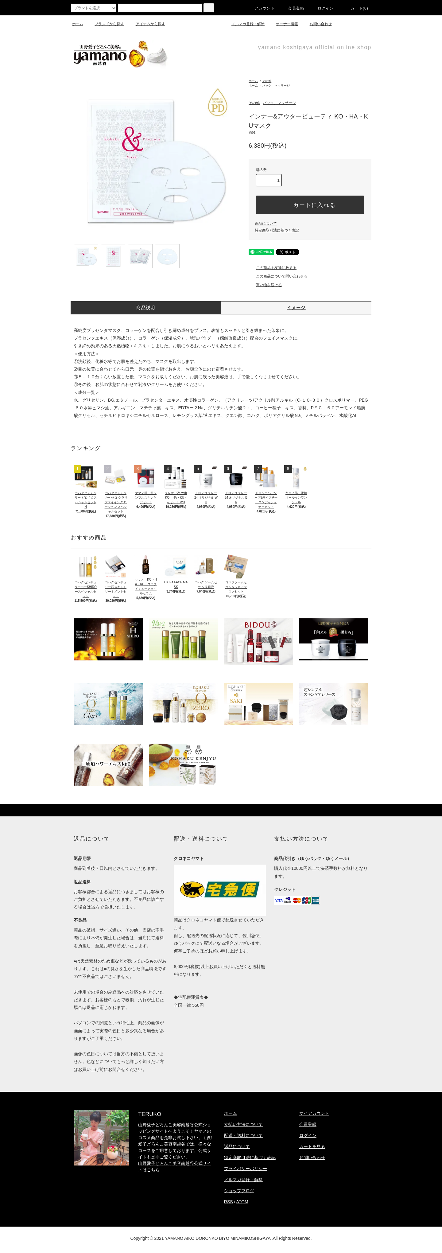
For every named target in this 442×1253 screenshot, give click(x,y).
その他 (266, 81)
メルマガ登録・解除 (244, 24)
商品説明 (145, 307)
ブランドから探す (105, 24)
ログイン (322, 8)
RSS (228, 1201)
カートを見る (312, 1146)
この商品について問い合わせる (278, 276)
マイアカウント (314, 1113)
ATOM (242, 1201)
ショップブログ (239, 1190)
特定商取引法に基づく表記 (277, 230)
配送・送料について (243, 1135)
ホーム (77, 24)
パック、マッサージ (276, 85)
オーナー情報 (283, 24)
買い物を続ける (265, 285)
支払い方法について (243, 1124)
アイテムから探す (146, 24)
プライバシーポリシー (245, 1168)
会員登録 (292, 8)
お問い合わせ (317, 24)
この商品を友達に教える (273, 268)
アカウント (261, 8)
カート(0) (355, 8)
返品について (266, 223)
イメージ (296, 307)
